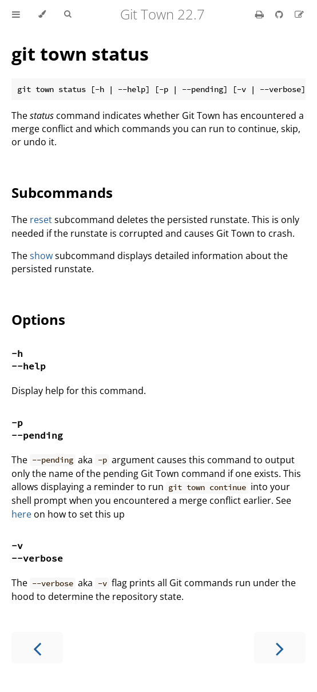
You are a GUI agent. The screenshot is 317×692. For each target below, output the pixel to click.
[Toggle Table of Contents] (16, 14)
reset (41, 219)
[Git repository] (280, 14)
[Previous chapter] (37, 647)
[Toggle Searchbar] (67, 14)
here (21, 514)
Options (38, 319)
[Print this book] (261, 14)
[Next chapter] (280, 647)
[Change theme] (42, 14)
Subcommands (62, 192)
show (41, 255)
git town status (80, 53)
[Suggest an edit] (299, 14)
